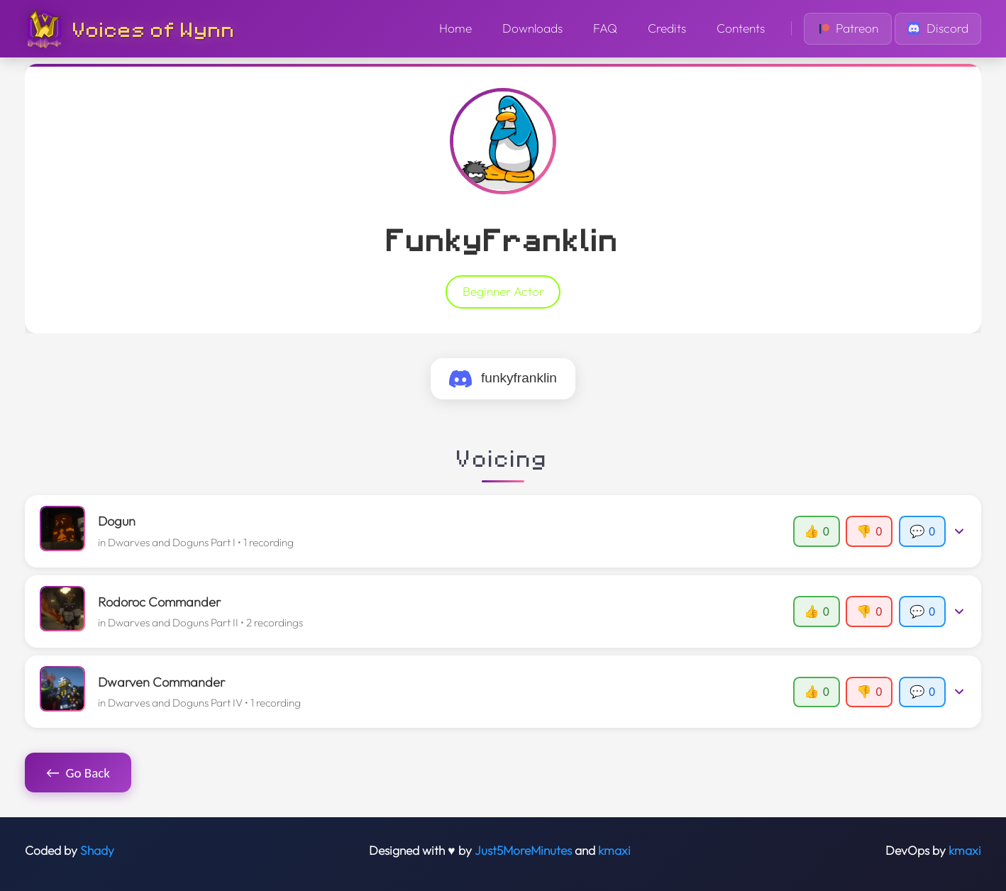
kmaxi (614, 850)
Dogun (117, 521)
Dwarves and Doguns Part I (172, 542)
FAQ (605, 28)
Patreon (848, 28)
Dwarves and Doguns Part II (173, 622)
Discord (937, 28)
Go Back (78, 772)
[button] (503, 531)
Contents (741, 28)
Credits (667, 28)
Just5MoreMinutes (523, 850)
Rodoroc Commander (159, 602)
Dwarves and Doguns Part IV (175, 702)
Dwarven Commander (161, 682)
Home (455, 28)
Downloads (532, 28)
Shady (97, 850)
